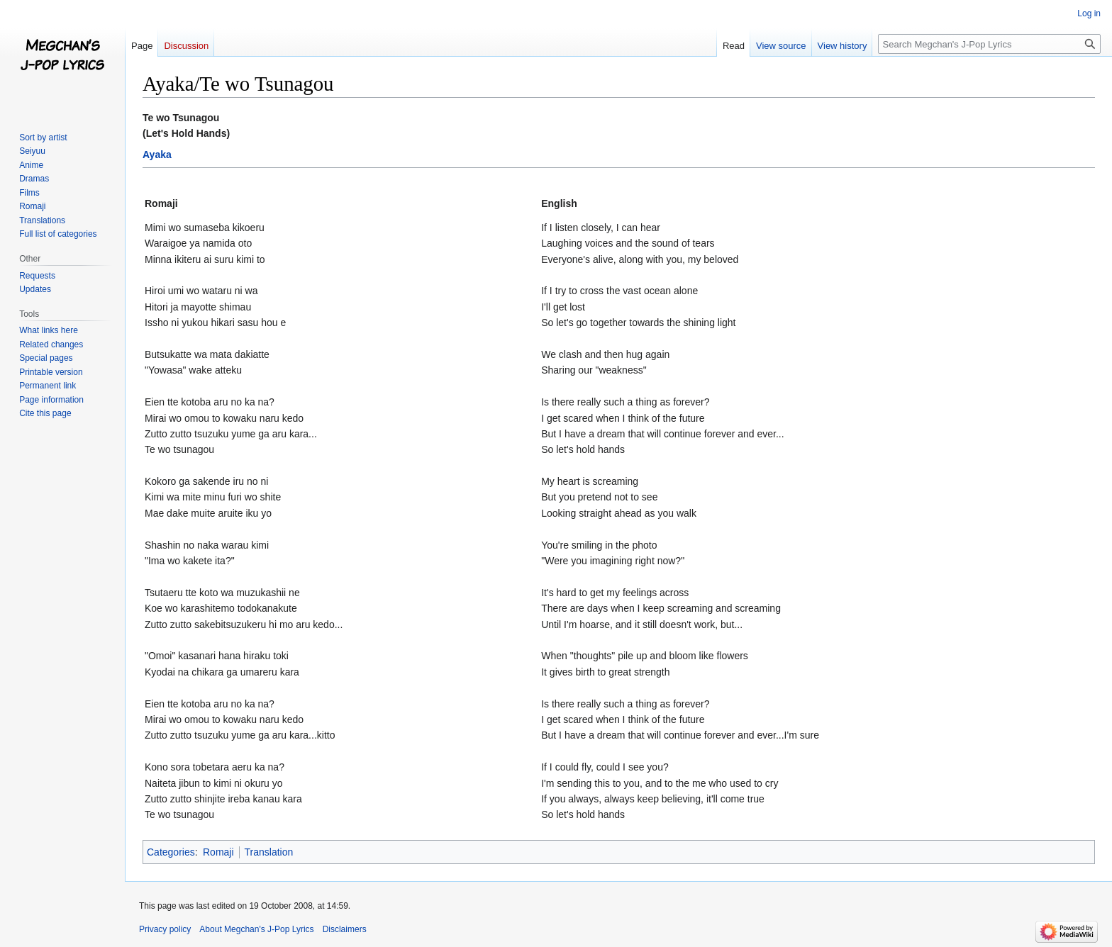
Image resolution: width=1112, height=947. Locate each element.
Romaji (218, 852)
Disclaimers (345, 929)
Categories (171, 852)
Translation (269, 852)
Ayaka (157, 154)
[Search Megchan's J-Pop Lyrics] (989, 44)
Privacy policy (165, 929)
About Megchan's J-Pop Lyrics (256, 929)
